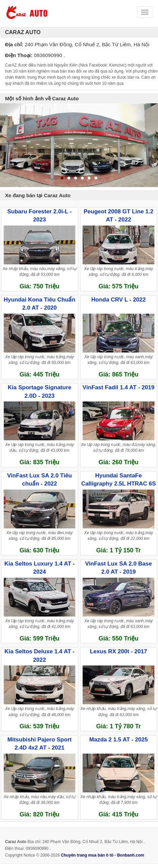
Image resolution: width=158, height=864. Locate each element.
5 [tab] (89, 178)
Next (150, 145)
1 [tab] (62, 178)
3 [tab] (75, 178)
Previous (8, 145)
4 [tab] (82, 178)
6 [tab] (96, 178)
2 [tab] (69, 178)
